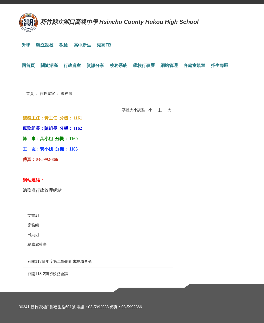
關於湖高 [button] (49, 65)
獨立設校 (44, 45)
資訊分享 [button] (95, 65)
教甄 (63, 45)
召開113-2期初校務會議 (47, 274)
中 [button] (160, 110)
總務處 (66, 94)
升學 (26, 45)
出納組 (33, 235)
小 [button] (150, 110)
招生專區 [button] (219, 65)
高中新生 (82, 45)
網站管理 (169, 65)
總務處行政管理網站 (42, 190)
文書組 (33, 215)
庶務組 (33, 225)
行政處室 (47, 94)
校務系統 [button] (118, 65)
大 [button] (169, 110)
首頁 (30, 94)
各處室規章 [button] (194, 65)
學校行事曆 (144, 65)
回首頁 (28, 65)
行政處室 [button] (72, 65)
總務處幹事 (37, 244)
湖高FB (104, 45)
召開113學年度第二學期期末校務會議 (59, 261)
